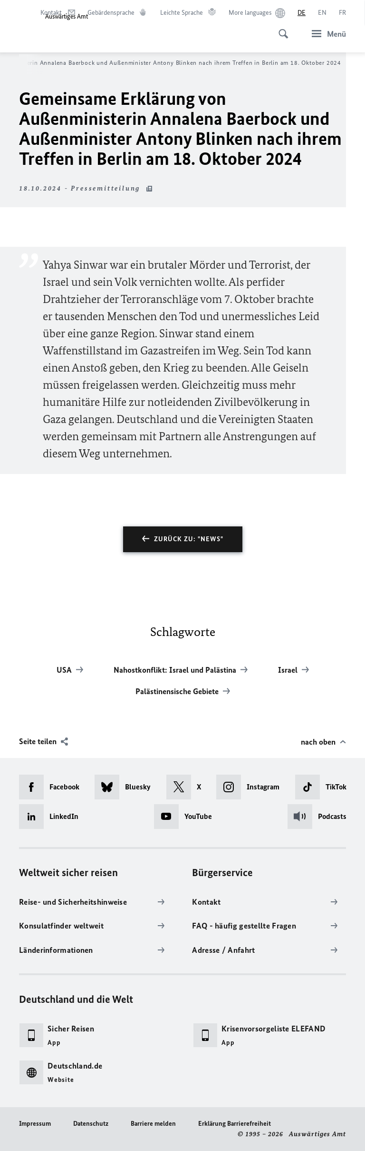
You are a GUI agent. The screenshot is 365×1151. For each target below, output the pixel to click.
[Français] (342, 13)
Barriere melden (153, 1124)
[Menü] (326, 33)
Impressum (35, 1124)
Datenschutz (90, 1124)
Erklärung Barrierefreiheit (234, 1124)
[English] (322, 13)
